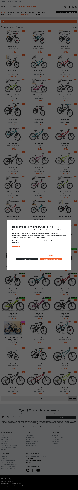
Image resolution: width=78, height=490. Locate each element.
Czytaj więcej (16, 246)
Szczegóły (51, 255)
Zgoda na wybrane (27, 259)
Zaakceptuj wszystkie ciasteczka (51, 259)
